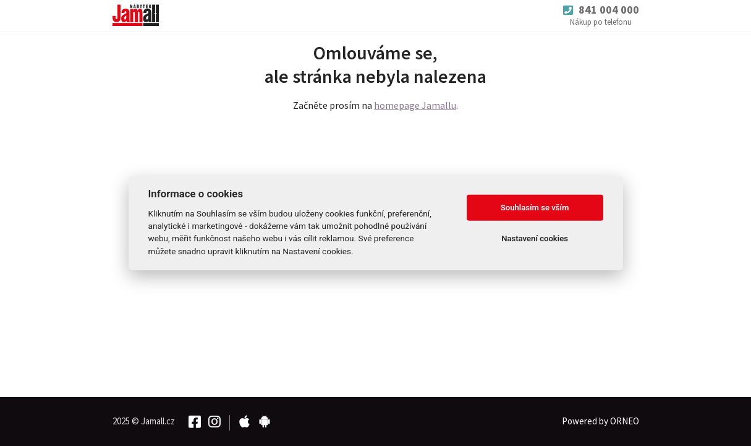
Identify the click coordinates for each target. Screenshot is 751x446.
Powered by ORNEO (600, 421)
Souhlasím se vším (535, 207)
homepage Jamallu (415, 105)
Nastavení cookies (534, 238)
